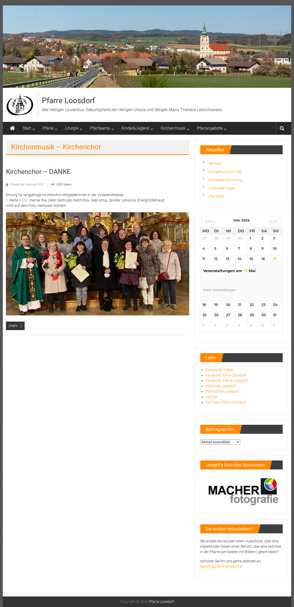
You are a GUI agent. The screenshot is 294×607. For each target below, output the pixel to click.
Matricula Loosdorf (220, 386)
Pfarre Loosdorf (68, 100)
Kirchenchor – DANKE (38, 172)
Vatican (211, 397)
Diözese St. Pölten (219, 370)
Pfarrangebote (210, 128)
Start (27, 128)
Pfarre (48, 128)
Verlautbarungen (221, 188)
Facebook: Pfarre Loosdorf (226, 381)
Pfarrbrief (216, 196)
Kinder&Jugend (135, 128)
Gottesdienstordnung (225, 180)
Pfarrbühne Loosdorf (222, 391)
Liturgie (71, 128)
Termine (214, 163)
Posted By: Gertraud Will (27, 184)
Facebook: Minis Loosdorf (225, 375)
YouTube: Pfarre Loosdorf (225, 402)
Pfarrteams (100, 128)
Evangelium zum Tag (224, 172)
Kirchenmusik (173, 128)
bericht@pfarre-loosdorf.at (221, 566)
